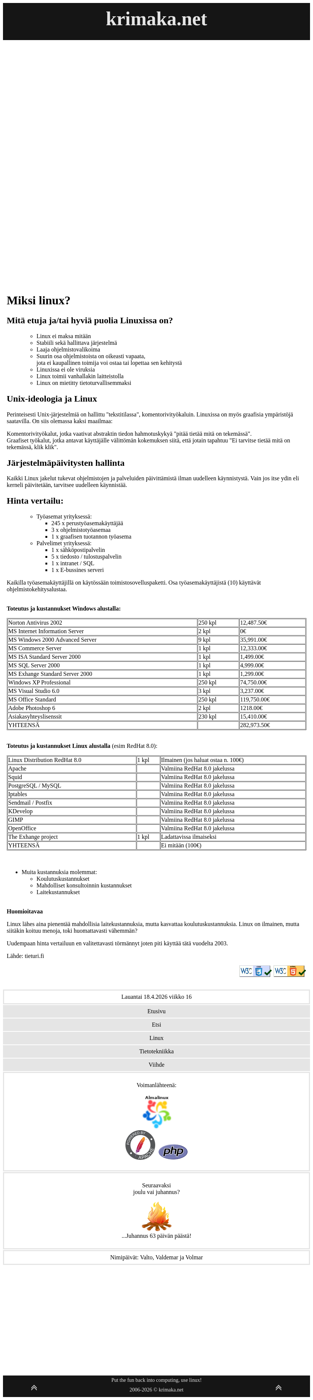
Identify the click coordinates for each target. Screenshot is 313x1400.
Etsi (156, 1024)
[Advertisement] (33, 151)
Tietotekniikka (156, 1051)
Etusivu (156, 1011)
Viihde (156, 1065)
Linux (156, 1038)
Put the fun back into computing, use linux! (156, 1380)
